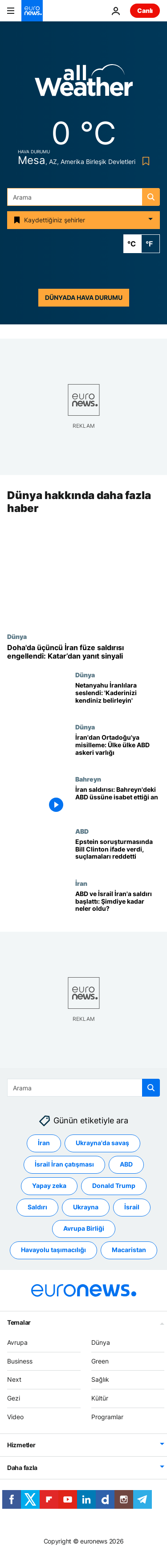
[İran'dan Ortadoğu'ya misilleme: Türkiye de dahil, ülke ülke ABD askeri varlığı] (117, 749)
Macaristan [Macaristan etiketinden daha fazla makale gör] (129, 1249)
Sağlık (100, 1379)
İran (81, 883)
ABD (82, 831)
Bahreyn (88, 778)
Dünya (17, 636)
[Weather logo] (84, 83)
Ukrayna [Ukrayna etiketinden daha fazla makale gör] (85, 1207)
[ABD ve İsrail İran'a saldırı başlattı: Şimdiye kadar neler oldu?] (117, 905)
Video (15, 1417)
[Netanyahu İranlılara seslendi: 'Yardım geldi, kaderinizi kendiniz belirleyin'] (117, 697)
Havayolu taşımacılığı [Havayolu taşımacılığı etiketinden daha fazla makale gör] (53, 1249)
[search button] (151, 197)
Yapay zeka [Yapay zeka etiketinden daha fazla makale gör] (49, 1185)
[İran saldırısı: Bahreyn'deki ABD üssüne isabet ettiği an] (117, 801)
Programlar (107, 1417)
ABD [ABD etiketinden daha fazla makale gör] (126, 1164)
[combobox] (83, 197)
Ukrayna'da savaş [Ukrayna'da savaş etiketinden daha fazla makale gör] (102, 1143)
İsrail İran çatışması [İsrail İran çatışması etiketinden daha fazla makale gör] (64, 1164)
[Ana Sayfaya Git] (32, 10)
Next (14, 1379)
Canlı (145, 10)
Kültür (99, 1398)
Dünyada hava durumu (83, 297)
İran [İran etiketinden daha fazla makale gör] (44, 1143)
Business (20, 1361)
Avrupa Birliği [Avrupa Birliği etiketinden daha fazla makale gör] (83, 1228)
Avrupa (17, 1342)
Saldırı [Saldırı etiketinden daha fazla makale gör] (37, 1207)
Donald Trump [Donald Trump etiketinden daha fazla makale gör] (113, 1185)
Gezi (13, 1398)
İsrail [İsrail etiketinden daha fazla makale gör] (131, 1207)
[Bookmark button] (144, 161)
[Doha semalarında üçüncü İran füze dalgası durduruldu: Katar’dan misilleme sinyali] (83, 651)
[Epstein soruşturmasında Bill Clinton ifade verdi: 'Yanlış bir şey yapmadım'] (117, 853)
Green (100, 1361)
